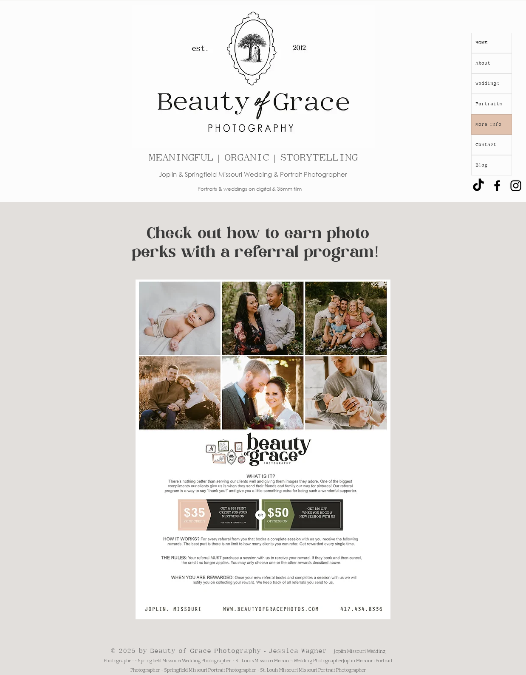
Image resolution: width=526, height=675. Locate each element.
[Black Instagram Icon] (516, 185)
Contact (485, 144)
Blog (481, 165)
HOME (481, 42)
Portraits (488, 104)
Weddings (487, 83)
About (482, 63)
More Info (488, 124)
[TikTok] (478, 185)
